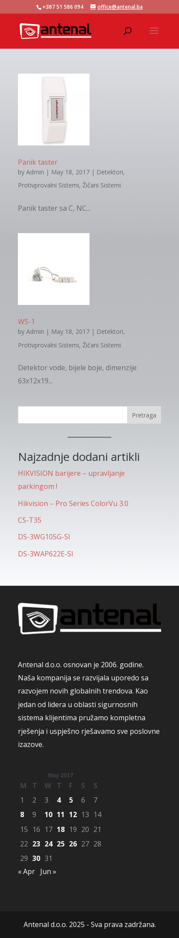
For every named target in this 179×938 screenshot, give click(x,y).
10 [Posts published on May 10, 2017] (48, 814)
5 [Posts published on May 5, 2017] (71, 800)
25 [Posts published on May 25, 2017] (61, 844)
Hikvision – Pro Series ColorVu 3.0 (73, 503)
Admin (35, 172)
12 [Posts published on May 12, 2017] (73, 814)
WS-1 (26, 321)
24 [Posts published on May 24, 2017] (48, 844)
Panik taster (38, 162)
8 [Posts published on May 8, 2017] (22, 814)
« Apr (26, 871)
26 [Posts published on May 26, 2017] (73, 844)
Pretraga (144, 415)
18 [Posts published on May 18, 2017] (61, 829)
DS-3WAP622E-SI (45, 554)
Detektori (109, 172)
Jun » (48, 871)
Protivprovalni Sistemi (48, 185)
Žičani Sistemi (102, 185)
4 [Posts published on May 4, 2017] (59, 800)
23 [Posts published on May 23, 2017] (36, 844)
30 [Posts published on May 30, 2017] (36, 858)
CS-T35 (29, 520)
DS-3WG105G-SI (44, 537)
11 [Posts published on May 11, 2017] (61, 814)
